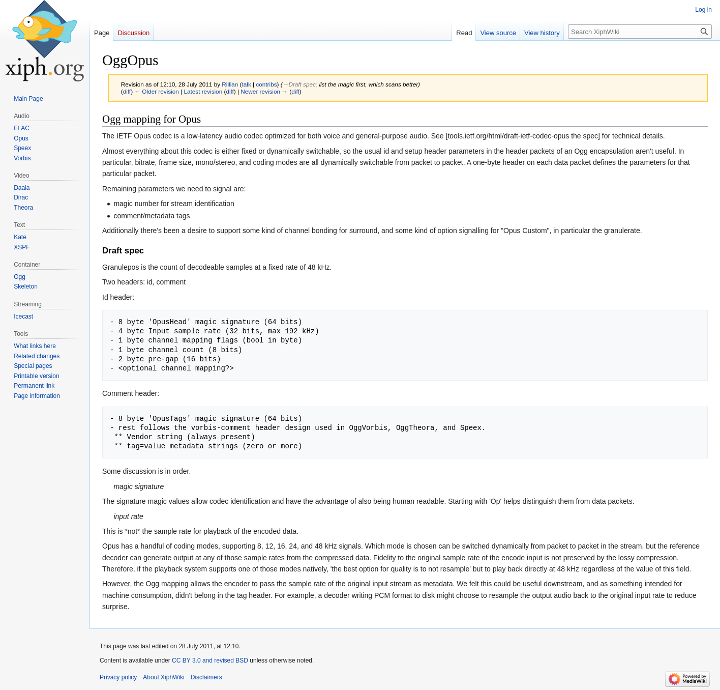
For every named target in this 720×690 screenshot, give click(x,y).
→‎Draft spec (299, 84)
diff (127, 91)
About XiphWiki (163, 677)
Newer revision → (264, 91)
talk (246, 84)
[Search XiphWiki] (640, 31)
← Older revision (156, 91)
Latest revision (203, 91)
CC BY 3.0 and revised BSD (210, 660)
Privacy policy (118, 677)
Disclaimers (206, 677)
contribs (266, 84)
